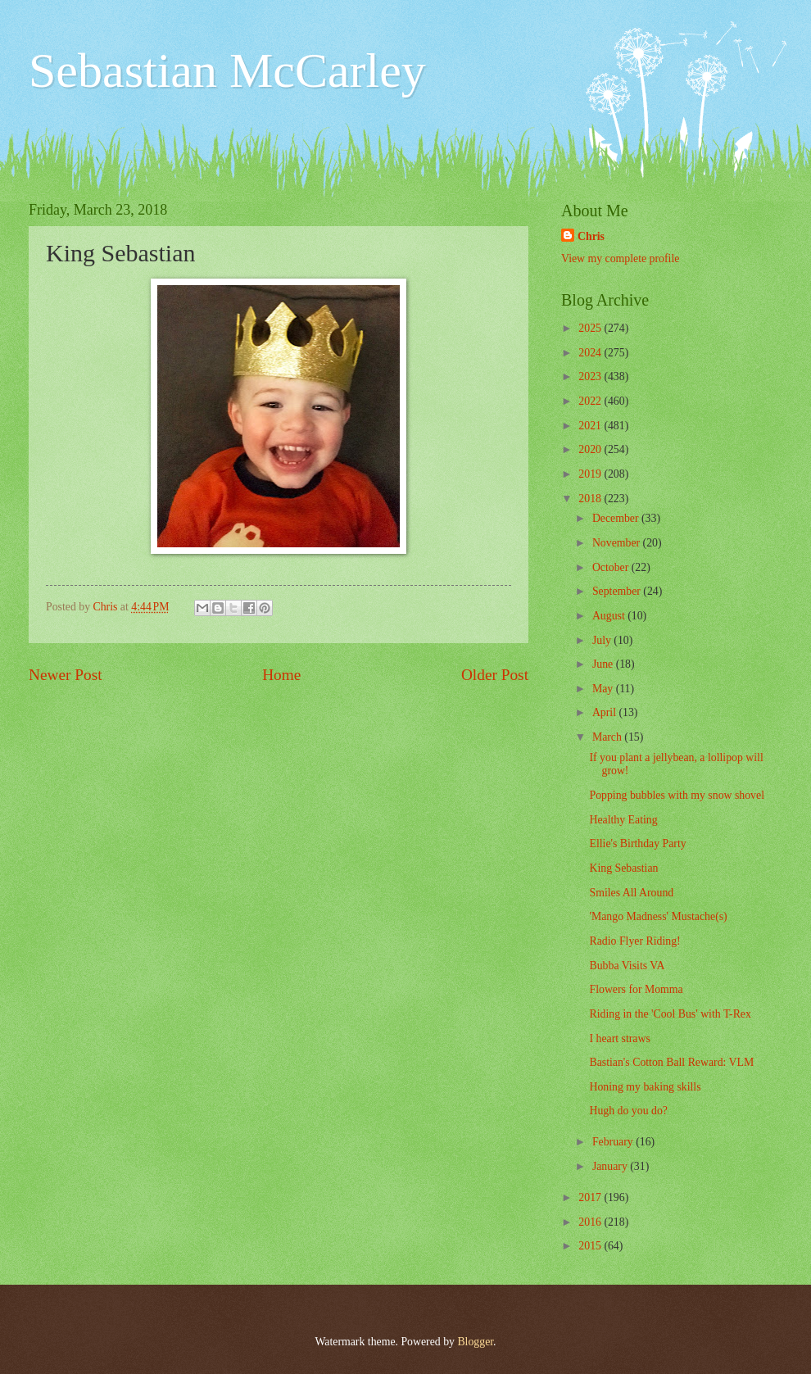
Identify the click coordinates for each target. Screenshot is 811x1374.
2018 (591, 498)
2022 (591, 401)
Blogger (475, 1341)
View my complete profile (620, 258)
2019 (591, 474)
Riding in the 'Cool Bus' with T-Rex (669, 1014)
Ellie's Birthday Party (637, 843)
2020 (591, 449)
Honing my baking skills (644, 1087)
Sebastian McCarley (227, 70)
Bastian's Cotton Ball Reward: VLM (671, 1062)
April (605, 712)
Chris (591, 236)
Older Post (494, 674)
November (617, 543)
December (616, 518)
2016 (591, 1222)
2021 (591, 425)
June (604, 664)
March (608, 737)
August (610, 616)
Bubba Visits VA (626, 965)
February (614, 1142)
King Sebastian (623, 868)
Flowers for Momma (635, 989)
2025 (591, 328)
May (604, 688)
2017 (591, 1197)
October (612, 567)
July (603, 640)
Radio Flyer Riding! (634, 941)
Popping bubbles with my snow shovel (676, 795)
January (611, 1166)
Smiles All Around (631, 893)
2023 (591, 376)
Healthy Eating (623, 820)
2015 (591, 1246)
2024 (591, 353)
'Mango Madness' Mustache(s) (658, 916)
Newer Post (65, 674)
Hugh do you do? (628, 1110)
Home (281, 674)
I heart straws (619, 1038)
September (617, 591)
